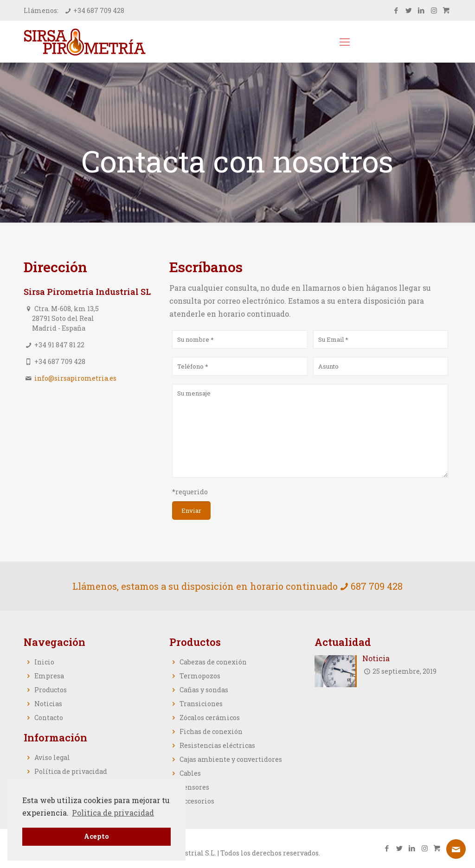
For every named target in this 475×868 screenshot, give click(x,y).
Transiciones (201, 703)
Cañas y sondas (204, 689)
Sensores (194, 787)
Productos (50, 689)
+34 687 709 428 (98, 10)
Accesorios (197, 801)
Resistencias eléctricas (217, 745)
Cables (190, 773)
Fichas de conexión (211, 731)
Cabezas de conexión (213, 661)
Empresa (49, 675)
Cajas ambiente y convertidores (231, 759)
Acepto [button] (96, 836)
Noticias (48, 703)
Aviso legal (52, 757)
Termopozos (200, 675)
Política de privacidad (70, 771)
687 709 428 (377, 586)
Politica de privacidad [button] (113, 812)
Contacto (48, 717)
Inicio (44, 661)
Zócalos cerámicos (210, 717)
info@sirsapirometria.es (75, 378)
